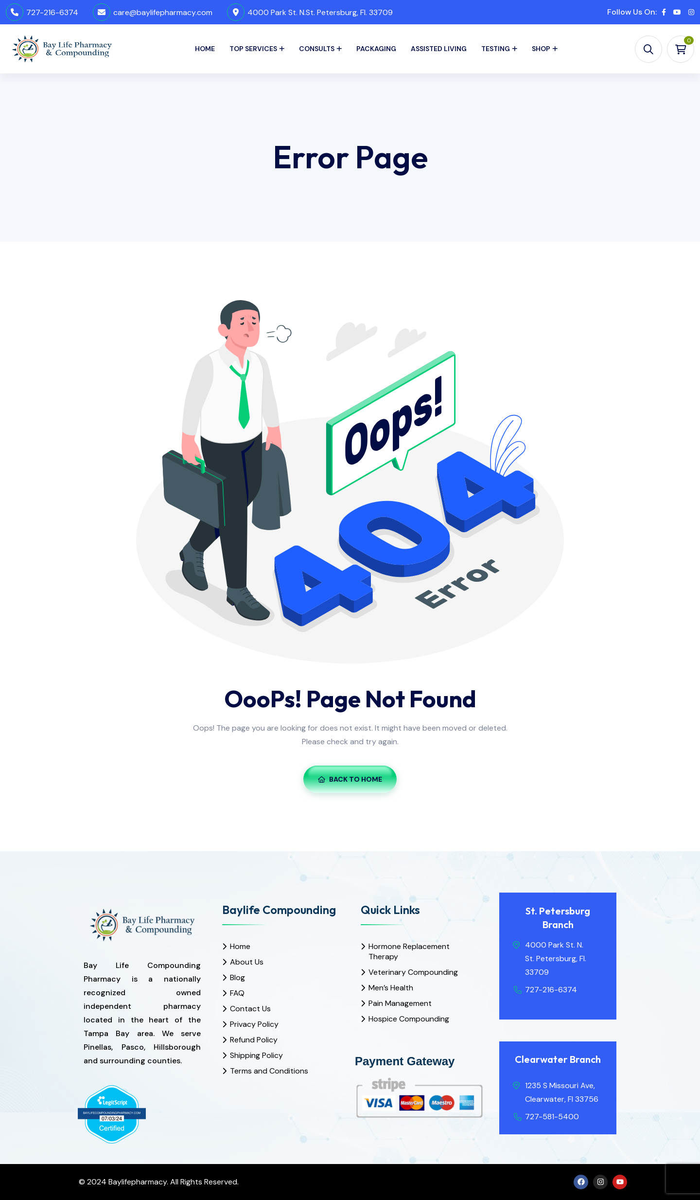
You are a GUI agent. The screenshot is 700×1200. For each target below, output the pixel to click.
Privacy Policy (254, 1024)
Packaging (376, 48)
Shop (541, 48)
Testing (495, 48)
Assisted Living (439, 48)
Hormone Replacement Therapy (409, 951)
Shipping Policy (256, 1055)
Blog (237, 977)
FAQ (237, 993)
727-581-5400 (552, 1116)
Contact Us (250, 1008)
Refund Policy (254, 1040)
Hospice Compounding (408, 1019)
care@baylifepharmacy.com (162, 12)
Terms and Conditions (269, 1071)
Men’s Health (390, 988)
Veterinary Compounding (413, 972)
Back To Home (350, 779)
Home (205, 48)
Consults (316, 48)
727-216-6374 (52, 12)
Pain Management (400, 1003)
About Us (246, 962)
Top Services (253, 48)
